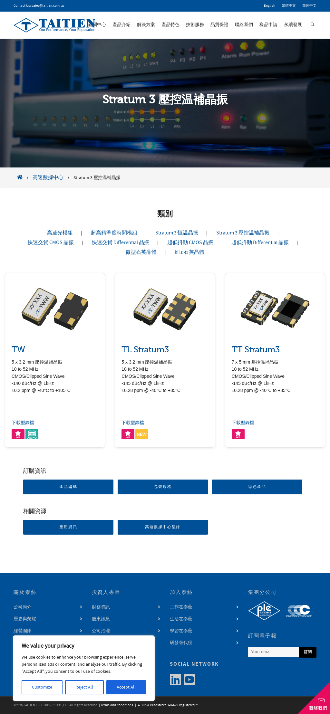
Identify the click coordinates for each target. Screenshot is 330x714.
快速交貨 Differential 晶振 (120, 242)
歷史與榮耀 (25, 619)
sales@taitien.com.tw (48, 6)
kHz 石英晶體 (189, 252)
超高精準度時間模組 (114, 233)
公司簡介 (23, 607)
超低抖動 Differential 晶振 (260, 242)
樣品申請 (268, 25)
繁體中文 (289, 6)
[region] (84, 668)
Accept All (126, 687)
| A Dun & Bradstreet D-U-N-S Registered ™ (166, 705)
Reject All (84, 687)
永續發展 (293, 25)
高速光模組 (60, 233)
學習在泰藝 (181, 631)
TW (18, 349)
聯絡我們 (244, 25)
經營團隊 (23, 631)
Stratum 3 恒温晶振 (176, 233)
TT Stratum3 (256, 349)
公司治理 (101, 631)
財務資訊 (101, 607)
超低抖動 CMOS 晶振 (190, 242)
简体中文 (309, 6)
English (269, 6)
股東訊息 (101, 619)
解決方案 (146, 25)
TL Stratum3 (145, 349)
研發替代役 (181, 643)
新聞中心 (97, 25)
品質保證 (219, 25)
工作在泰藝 (181, 607)
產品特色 (170, 25)
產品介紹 (121, 25)
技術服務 (195, 25)
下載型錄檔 (23, 423)
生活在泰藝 (181, 619)
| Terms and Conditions (116, 705)
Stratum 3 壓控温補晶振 (242, 233)
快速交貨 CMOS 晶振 (51, 242)
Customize (42, 687)
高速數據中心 (48, 177)
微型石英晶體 (141, 252)
